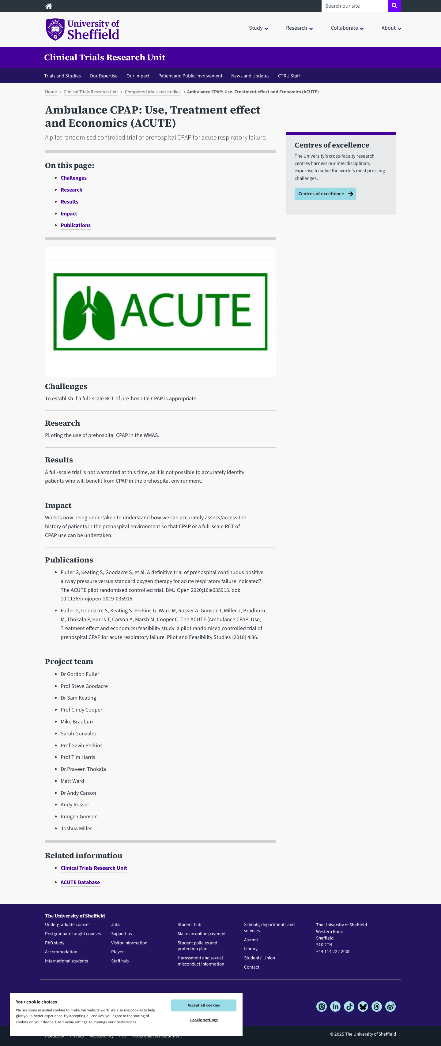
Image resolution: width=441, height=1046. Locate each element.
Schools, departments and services (269, 928)
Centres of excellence (321, 193)
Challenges (74, 178)
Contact (251, 967)
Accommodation (61, 952)
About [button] (389, 28)
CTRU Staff (289, 75)
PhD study (54, 943)
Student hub (189, 925)
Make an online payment (202, 934)
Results (69, 202)
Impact (69, 214)
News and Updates (250, 75)
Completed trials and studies (152, 91)
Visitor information (129, 943)
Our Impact (137, 75)
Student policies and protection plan (197, 946)
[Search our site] (355, 6)
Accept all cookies (204, 1005)
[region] (126, 1014)
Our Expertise (104, 75)
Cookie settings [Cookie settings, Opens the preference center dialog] (204, 1020)
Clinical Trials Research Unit (104, 57)
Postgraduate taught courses (73, 934)
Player (117, 952)
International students (66, 961)
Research (71, 190)
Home (51, 91)
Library (251, 949)
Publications (76, 225)
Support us (121, 934)
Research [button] (296, 28)
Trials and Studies (62, 75)
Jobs (115, 925)
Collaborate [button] (344, 28)
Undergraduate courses (67, 925)
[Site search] (394, 6)
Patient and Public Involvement (190, 75)
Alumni (251, 940)
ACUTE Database (80, 882)
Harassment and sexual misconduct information (201, 961)
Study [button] (255, 28)
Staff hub (120, 961)
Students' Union (259, 958)
